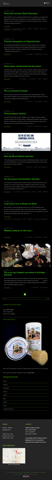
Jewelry (5, 391)
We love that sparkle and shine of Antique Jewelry (24, 273)
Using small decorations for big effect (22, 66)
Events (24, 28)
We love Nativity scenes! (16, 91)
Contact (5, 402)
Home (4, 381)
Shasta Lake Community (41, 167)
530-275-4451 (10, 309)
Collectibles (16, 28)
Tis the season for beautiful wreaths (21, 179)
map (13, 313)
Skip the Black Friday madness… (19, 156)
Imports (36, 28)
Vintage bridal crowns (15, 113)
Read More (7, 26)
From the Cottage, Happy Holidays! (20, 13)
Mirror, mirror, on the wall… (18, 230)
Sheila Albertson (41, 472)
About (20, 474)
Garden (30, 28)
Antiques (8, 28)
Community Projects (8, 409)
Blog (4, 398)
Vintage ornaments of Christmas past (22, 41)
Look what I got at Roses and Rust (20, 203)
